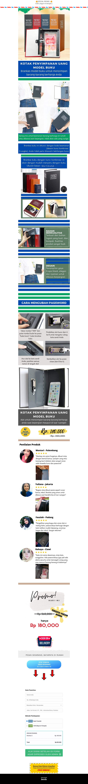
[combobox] (44, 705)
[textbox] (44, 705)
